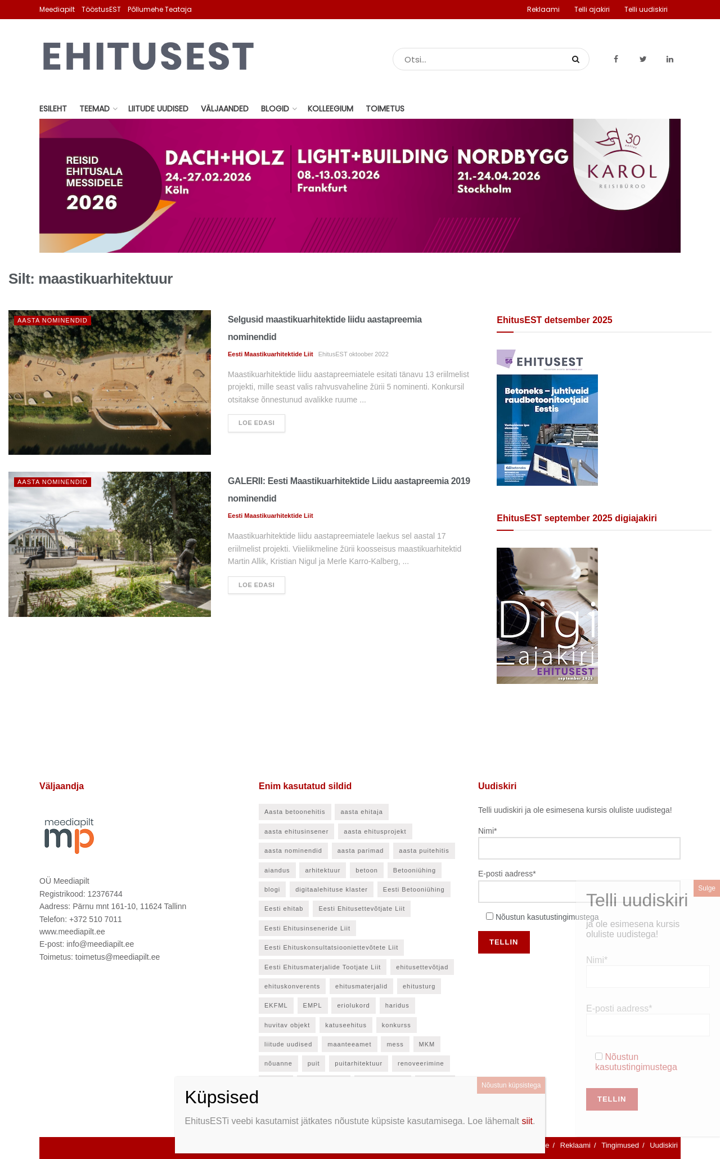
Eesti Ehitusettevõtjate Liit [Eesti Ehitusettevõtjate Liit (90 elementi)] (361, 908)
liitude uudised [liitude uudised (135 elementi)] (288, 1044)
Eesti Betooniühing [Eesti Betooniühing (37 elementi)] (414, 889)
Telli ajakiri (592, 9)
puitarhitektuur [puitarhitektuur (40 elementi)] (358, 1063)
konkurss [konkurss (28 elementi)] (396, 1025)
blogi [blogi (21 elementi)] (272, 889)
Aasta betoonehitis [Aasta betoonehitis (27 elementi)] (295, 811)
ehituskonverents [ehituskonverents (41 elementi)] (292, 986)
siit (527, 1121)
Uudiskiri (664, 1145)
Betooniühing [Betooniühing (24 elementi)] (414, 870)
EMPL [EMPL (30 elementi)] (312, 1005)
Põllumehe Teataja (160, 9)
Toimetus (385, 108)
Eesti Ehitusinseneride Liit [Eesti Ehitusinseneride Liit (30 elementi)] (307, 928)
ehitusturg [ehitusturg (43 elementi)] (419, 986)
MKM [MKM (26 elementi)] (427, 1044)
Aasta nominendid (52, 320)
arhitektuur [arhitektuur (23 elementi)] (322, 870)
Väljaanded (225, 108)
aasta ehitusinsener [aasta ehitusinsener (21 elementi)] (296, 831)
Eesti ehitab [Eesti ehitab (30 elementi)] (283, 908)
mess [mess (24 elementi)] (394, 1044)
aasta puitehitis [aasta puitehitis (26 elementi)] (424, 850)
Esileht (53, 108)
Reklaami (543, 9)
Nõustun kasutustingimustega (547, 916)
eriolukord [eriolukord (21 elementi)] (353, 1005)
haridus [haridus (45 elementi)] (397, 1005)
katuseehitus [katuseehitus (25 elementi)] (346, 1025)
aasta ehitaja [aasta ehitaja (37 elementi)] (361, 811)
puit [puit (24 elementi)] (314, 1063)
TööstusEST (101, 9)
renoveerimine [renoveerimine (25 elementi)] (421, 1063)
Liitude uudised (158, 108)
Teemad (94, 108)
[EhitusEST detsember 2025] (547, 417)
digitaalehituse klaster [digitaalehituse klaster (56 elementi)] (331, 889)
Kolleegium (330, 108)
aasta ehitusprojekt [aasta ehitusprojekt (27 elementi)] (375, 831)
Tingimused (620, 1145)
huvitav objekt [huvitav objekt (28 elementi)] (287, 1025)
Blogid (275, 108)
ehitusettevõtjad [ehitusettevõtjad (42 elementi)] (422, 967)
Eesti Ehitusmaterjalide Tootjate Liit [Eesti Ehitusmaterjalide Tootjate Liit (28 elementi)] (322, 967)
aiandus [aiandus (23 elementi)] (277, 870)
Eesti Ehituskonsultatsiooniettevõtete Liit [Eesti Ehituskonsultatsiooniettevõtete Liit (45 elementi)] (331, 947)
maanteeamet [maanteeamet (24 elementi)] (349, 1044)
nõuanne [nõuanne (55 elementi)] (278, 1063)
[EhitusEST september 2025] (547, 615)
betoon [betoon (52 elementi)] (367, 870)
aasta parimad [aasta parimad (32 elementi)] (361, 850)
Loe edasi (256, 422)
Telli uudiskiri (646, 9)
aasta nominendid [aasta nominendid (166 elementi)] (293, 850)
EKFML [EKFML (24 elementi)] (276, 1005)
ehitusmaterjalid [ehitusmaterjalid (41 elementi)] (361, 986)
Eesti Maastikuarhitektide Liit (270, 354)
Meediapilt (57, 9)
